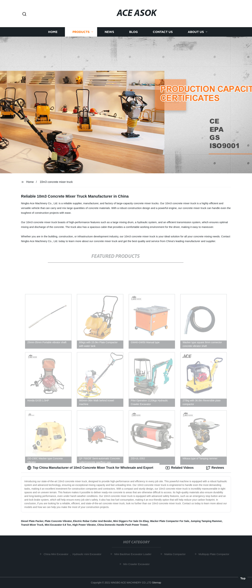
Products (81, 32)
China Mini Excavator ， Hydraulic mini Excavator (74, 554)
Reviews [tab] (215, 468)
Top (243, 578)
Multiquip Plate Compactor (215, 554)
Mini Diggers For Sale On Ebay (131, 521)
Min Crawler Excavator (138, 564)
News (109, 32)
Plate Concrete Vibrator (58, 521)
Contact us (163, 32)
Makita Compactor (176, 554)
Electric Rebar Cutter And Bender (92, 521)
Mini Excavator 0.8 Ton (58, 524)
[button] (24, 14)
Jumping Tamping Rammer (206, 521)
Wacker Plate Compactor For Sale (169, 521)
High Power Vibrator (84, 524)
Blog (133, 32)
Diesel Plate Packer (32, 521)
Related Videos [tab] (180, 468)
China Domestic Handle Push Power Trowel (122, 524)
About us (196, 32)
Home (52, 32)
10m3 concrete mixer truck (56, 181)
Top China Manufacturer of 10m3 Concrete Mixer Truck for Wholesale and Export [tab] (90, 468)
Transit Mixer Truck (32, 524)
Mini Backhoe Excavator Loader (134, 554)
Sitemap (156, 582)
